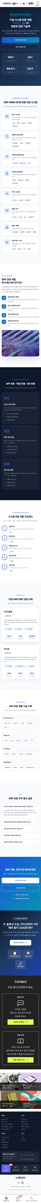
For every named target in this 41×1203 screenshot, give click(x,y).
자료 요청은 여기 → (20, 1060)
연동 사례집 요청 (20, 47)
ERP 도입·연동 (24, 1124)
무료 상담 (6, 1168)
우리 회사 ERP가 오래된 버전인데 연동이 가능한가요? (20, 807)
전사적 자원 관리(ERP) (7, 1124)
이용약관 (23, 1186)
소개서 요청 (25, 1168)
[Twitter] (19, 1182)
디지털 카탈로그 (6, 1129)
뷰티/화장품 (4, 1147)
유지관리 (23, 1129)
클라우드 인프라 (25, 1127)
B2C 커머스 (5, 1122)
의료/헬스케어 (5, 1142)
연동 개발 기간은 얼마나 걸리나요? (20, 829)
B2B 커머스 (4, 1119)
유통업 (7, 1137)
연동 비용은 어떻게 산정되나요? (20, 835)
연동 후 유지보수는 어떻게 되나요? (20, 842)
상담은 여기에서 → (20, 1022)
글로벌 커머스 (24, 1122)
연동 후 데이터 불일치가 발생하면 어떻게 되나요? (20, 822)
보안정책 (28, 1186)
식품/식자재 (4, 1145)
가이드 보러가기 (20, 943)
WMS (7, 1127)
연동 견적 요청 (20, 888)
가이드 (22, 1137)
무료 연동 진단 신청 (20, 880)
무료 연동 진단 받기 (20, 40)
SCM (3, 1127)
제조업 (3, 1140)
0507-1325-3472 (31, 1199)
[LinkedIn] (22, 1182)
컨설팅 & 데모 (15, 1168)
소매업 (3, 1137)
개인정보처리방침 (14, 1186)
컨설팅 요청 (6, 1199)
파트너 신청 (35, 1168)
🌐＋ (27, 3)
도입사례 (23, 1140)
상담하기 (18, 1199)
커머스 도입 (24, 1119)
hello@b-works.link (22, 898)
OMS (11, 1127)
